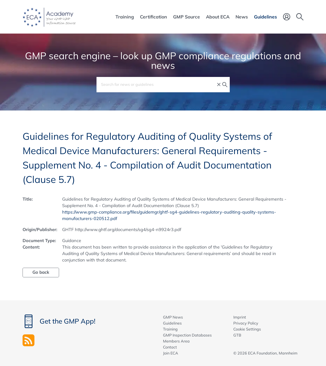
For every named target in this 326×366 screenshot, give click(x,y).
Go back (40, 272)
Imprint (239, 317)
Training (170, 329)
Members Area (176, 341)
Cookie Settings (247, 329)
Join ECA (170, 353)
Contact (170, 347)
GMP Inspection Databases (187, 335)
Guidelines (172, 323)
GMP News (173, 317)
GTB (237, 335)
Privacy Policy (245, 323)
